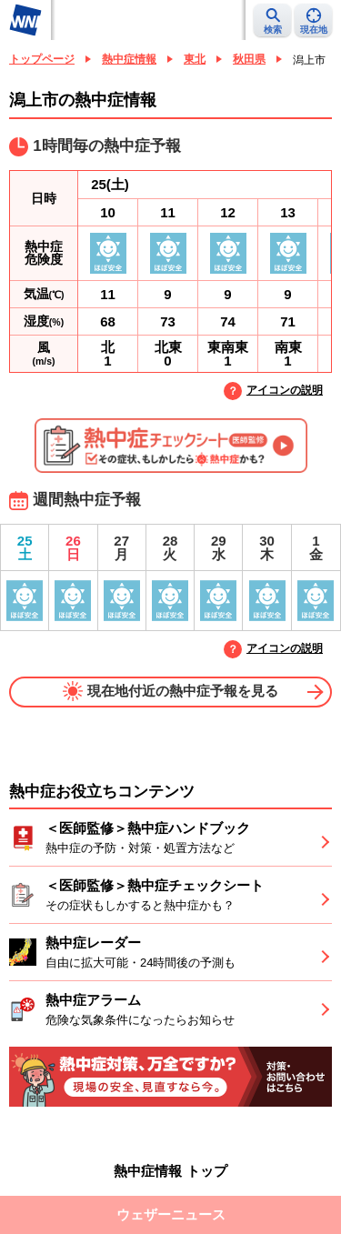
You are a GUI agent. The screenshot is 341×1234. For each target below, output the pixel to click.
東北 (195, 59)
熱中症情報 (129, 59)
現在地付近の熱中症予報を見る (170, 691)
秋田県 (249, 59)
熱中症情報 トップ (170, 1171)
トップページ (42, 59)
